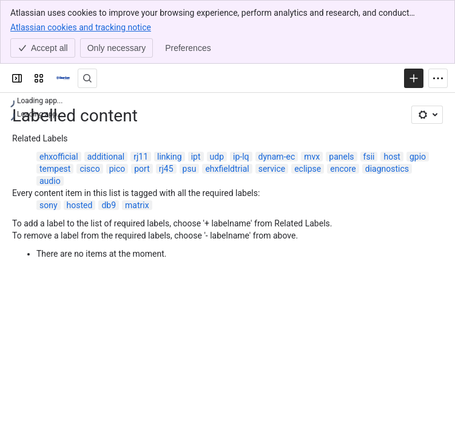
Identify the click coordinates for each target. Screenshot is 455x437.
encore (343, 169)
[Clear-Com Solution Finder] (63, 78)
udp (217, 156)
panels (341, 156)
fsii (369, 156)
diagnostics (387, 169)
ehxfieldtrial (227, 169)
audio (50, 181)
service (271, 169)
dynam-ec (276, 156)
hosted (80, 205)
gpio (418, 156)
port (142, 169)
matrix (137, 205)
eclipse (307, 169)
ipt (196, 156)
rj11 (140, 156)
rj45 (166, 169)
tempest (54, 169)
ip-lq (241, 156)
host (391, 156)
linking (169, 156)
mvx (312, 156)
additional (106, 156)
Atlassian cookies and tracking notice (80, 26)
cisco (89, 169)
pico (117, 169)
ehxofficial (58, 156)
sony (48, 205)
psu (190, 169)
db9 (108, 205)
